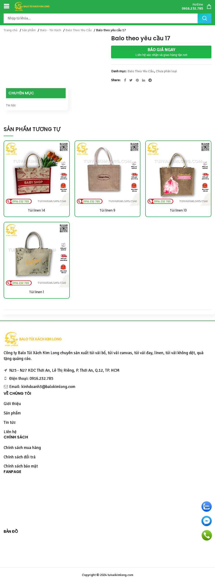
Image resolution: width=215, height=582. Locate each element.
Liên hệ (10, 431)
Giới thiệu (12, 403)
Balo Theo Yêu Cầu (78, 30)
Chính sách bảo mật (21, 466)
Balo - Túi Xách (50, 30)
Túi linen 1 (36, 292)
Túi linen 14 (36, 210)
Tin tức (11, 105)
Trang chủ (11, 30)
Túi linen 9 (107, 210)
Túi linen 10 (178, 210)
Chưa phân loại (166, 71)
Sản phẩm (29, 30)
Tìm (204, 18)
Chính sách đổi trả (20, 457)
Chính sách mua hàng (22, 447)
